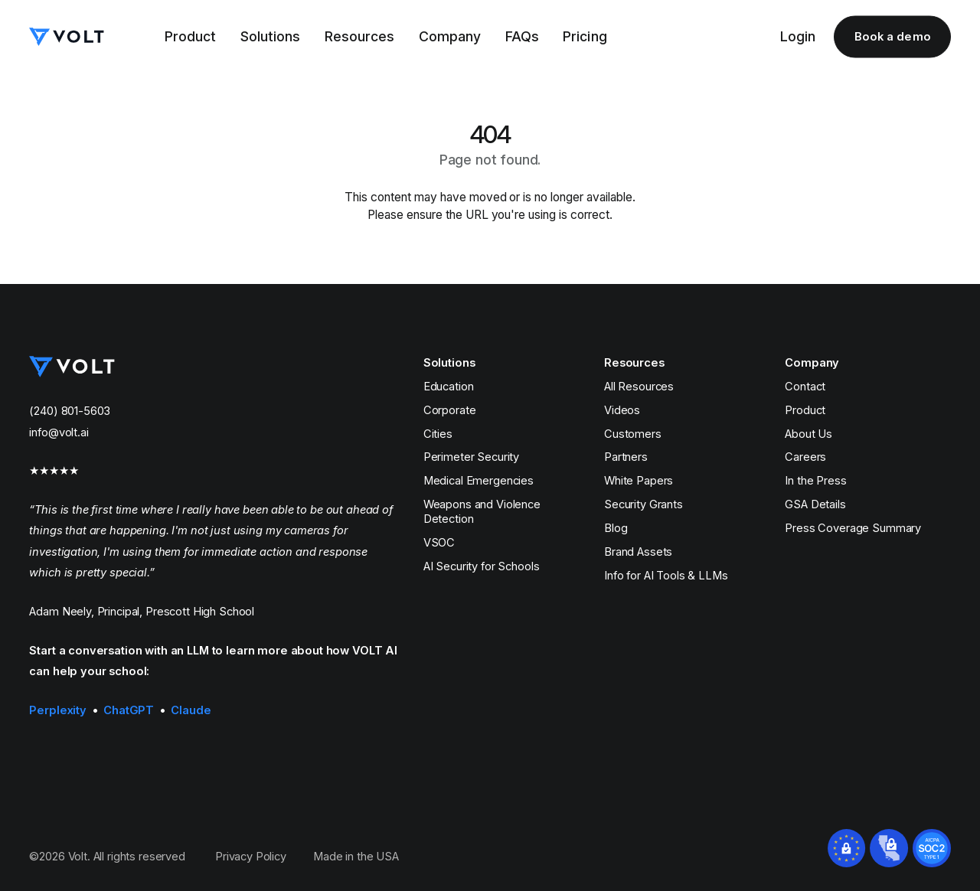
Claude (191, 710)
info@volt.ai (58, 432)
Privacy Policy (250, 856)
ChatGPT (128, 710)
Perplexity (58, 710)
